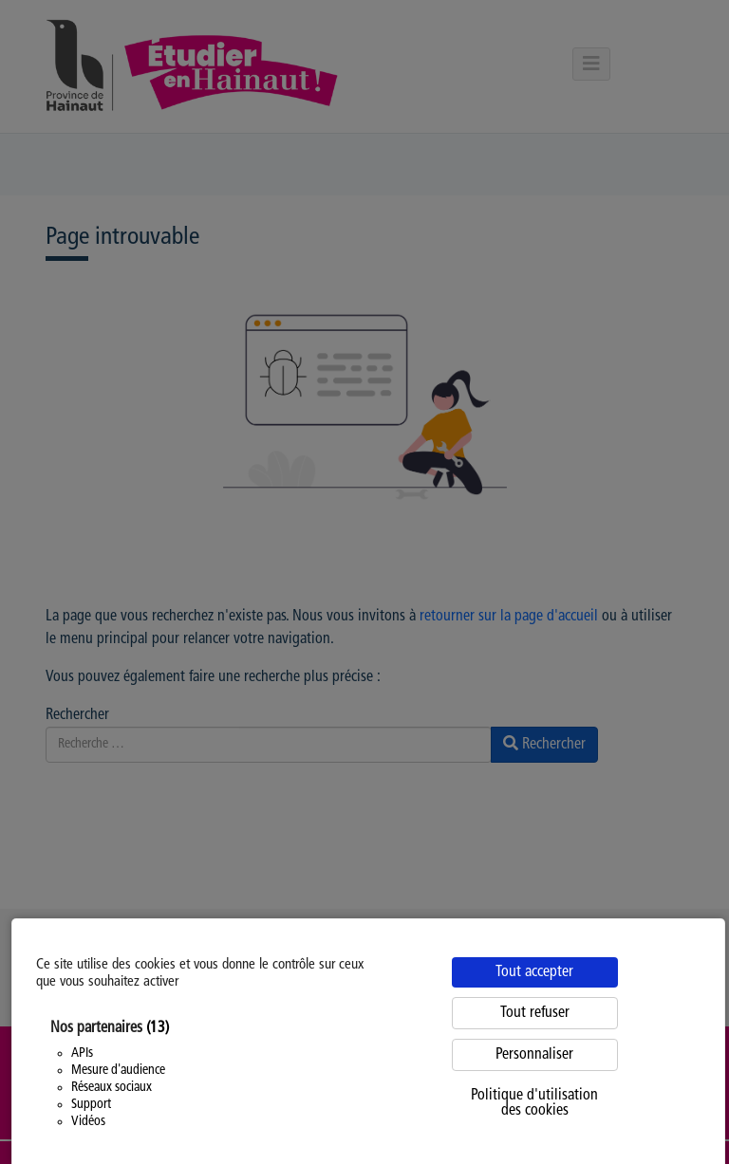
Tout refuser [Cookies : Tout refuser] (535, 1013)
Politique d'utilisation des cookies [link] (534, 1103)
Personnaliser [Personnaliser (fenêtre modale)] (534, 1054)
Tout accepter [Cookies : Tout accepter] (534, 972)
